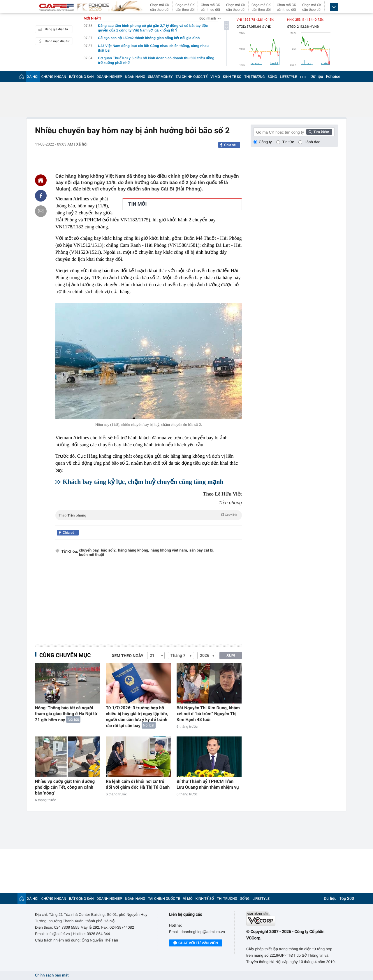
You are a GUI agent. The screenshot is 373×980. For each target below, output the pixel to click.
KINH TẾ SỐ (232, 77)
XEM (230, 655)
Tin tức (288, 142)
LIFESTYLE (288, 77)
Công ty (265, 142)
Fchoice (333, 76)
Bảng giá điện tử (52, 29)
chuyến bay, (89, 550)
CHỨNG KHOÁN (53, 77)
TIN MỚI (137, 204)
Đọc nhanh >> (210, 18)
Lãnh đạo (312, 142)
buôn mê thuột (91, 555)
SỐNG (272, 77)
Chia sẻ (230, 145)
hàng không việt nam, (169, 550)
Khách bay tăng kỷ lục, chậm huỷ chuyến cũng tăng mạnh (143, 481)
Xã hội (81, 144)
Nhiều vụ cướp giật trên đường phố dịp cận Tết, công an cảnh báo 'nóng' (65, 787)
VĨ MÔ (215, 77)
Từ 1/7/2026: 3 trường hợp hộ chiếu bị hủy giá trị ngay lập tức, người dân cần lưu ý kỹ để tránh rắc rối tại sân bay (137, 716)
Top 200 (346, 898)
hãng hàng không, (133, 550)
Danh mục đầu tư (53, 41)
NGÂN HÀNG (135, 77)
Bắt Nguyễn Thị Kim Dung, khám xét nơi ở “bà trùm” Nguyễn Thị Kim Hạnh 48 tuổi (208, 713)
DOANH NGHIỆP (109, 77)
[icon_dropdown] (334, 7)
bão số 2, (109, 550)
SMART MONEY (160, 77)
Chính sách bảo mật (51, 975)
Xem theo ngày (127, 656)
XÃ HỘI (32, 77)
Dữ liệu (316, 76)
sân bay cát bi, (201, 550)
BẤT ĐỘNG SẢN (81, 77)
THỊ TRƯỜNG (254, 77)
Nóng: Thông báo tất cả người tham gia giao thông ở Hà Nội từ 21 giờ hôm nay (66, 713)
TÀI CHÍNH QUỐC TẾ (191, 77)
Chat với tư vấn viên (195, 943)
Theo (149, 514)
